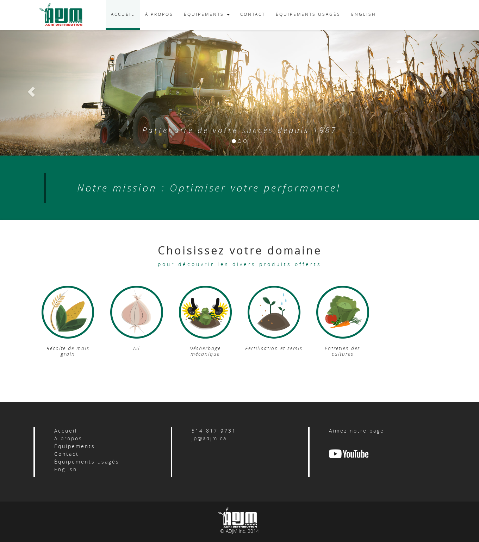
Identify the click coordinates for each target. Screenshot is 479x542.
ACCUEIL (123, 14)
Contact (66, 453)
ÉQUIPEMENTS (207, 14)
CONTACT (252, 14)
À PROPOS (159, 14)
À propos (68, 438)
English (65, 469)
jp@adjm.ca (209, 438)
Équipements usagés (86, 461)
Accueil (65, 430)
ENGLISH (363, 14)
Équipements (74, 446)
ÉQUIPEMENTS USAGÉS (308, 14)
